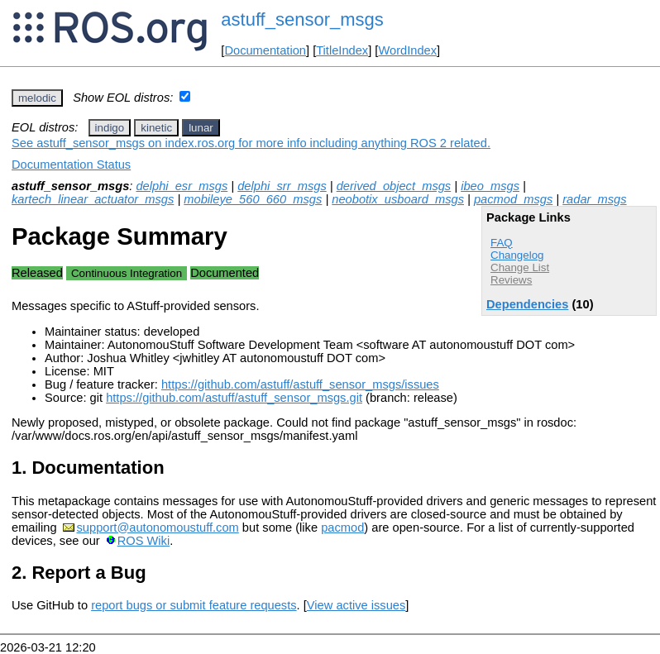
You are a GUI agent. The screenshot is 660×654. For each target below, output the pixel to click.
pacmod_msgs (513, 199)
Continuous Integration (126, 273)
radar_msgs (594, 199)
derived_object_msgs (394, 186)
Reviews (511, 280)
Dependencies (527, 304)
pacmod (342, 527)
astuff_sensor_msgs (302, 19)
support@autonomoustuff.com (158, 527)
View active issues (356, 605)
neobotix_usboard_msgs (398, 199)
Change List (519, 267)
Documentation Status (71, 164)
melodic (37, 98)
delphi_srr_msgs (282, 186)
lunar (201, 128)
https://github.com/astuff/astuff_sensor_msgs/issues (300, 384)
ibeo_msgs (490, 186)
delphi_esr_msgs (181, 186)
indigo (110, 128)
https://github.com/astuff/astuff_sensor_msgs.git (234, 397)
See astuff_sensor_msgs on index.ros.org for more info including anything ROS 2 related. (251, 143)
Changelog (516, 255)
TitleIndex (342, 50)
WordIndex (407, 50)
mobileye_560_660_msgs (253, 199)
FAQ (501, 242)
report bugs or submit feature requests (193, 605)
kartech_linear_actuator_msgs (93, 199)
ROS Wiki (143, 540)
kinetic (156, 128)
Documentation (265, 50)
